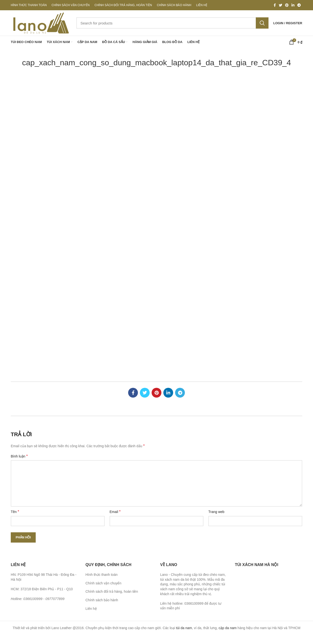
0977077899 (55, 599)
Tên (15, 512)
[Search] (172, 23)
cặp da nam (227, 628)
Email (115, 512)
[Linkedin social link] (293, 5)
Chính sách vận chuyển (104, 583)
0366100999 (32, 599)
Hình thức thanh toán (102, 575)
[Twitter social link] (280, 5)
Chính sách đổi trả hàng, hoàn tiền (112, 591)
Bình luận (19, 456)
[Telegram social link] (299, 5)
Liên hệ (91, 609)
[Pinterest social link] (287, 5)
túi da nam (184, 628)
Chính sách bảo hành (102, 600)
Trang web (216, 512)
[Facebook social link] (274, 5)
